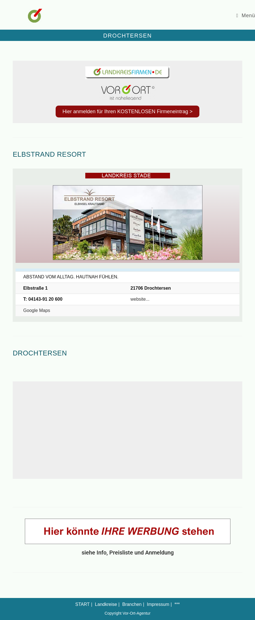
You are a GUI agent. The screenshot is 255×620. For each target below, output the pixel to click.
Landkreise (106, 604)
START (82, 604)
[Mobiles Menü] (245, 15)
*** (177, 604)
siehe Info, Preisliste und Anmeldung (128, 552)
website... (140, 299)
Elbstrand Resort (49, 154)
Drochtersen (40, 353)
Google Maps (36, 310)
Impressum (158, 604)
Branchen (132, 604)
